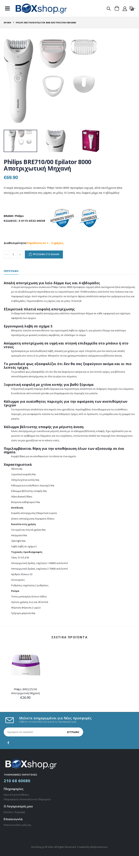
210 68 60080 (17, 780)
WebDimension (99, 847)
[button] (108, 8)
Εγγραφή (73, 732)
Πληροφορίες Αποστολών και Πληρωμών (27, 799)
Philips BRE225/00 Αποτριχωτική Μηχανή (25, 691)
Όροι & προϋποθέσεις (16, 794)
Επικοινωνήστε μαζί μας (17, 825)
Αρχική (7, 22)
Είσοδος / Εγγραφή (14, 812)
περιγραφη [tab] (11, 271)
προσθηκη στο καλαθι (46, 254)
